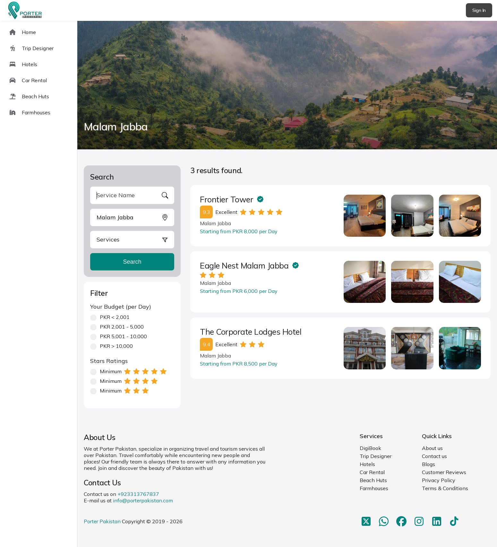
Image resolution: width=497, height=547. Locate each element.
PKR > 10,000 (111, 346)
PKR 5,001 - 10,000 (118, 336)
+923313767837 (138, 494)
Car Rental (372, 472)
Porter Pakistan (102, 521)
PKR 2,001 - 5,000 (117, 326)
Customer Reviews (444, 472)
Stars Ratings (109, 361)
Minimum (128, 371)
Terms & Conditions (445, 488)
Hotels (367, 464)
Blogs (428, 464)
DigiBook (370, 448)
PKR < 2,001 (110, 317)
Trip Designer (375, 456)
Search (132, 262)
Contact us (434, 456)
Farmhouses (374, 488)
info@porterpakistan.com (143, 500)
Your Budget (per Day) (120, 306)
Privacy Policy (438, 480)
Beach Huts (373, 480)
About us (432, 448)
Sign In (479, 10)
